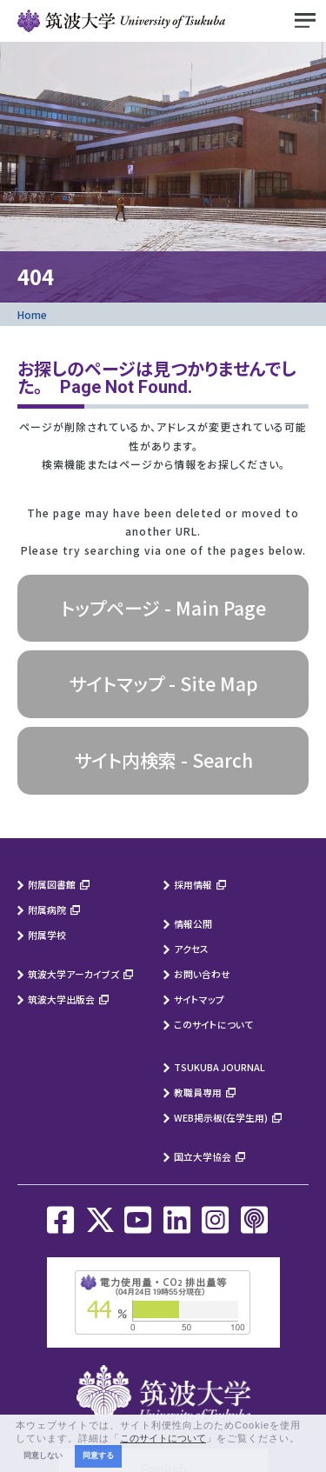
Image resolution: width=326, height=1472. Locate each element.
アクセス (191, 949)
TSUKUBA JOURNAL (219, 1067)
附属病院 (47, 909)
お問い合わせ (202, 974)
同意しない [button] (43, 1455)
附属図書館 (52, 884)
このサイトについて (213, 1024)
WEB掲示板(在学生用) (221, 1117)
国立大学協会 (202, 1156)
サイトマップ (199, 999)
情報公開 (193, 923)
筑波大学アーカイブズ (73, 974)
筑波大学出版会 (61, 999)
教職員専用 (198, 1092)
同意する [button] (98, 1455)
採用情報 (193, 884)
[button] (305, 1439)
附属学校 (47, 935)
